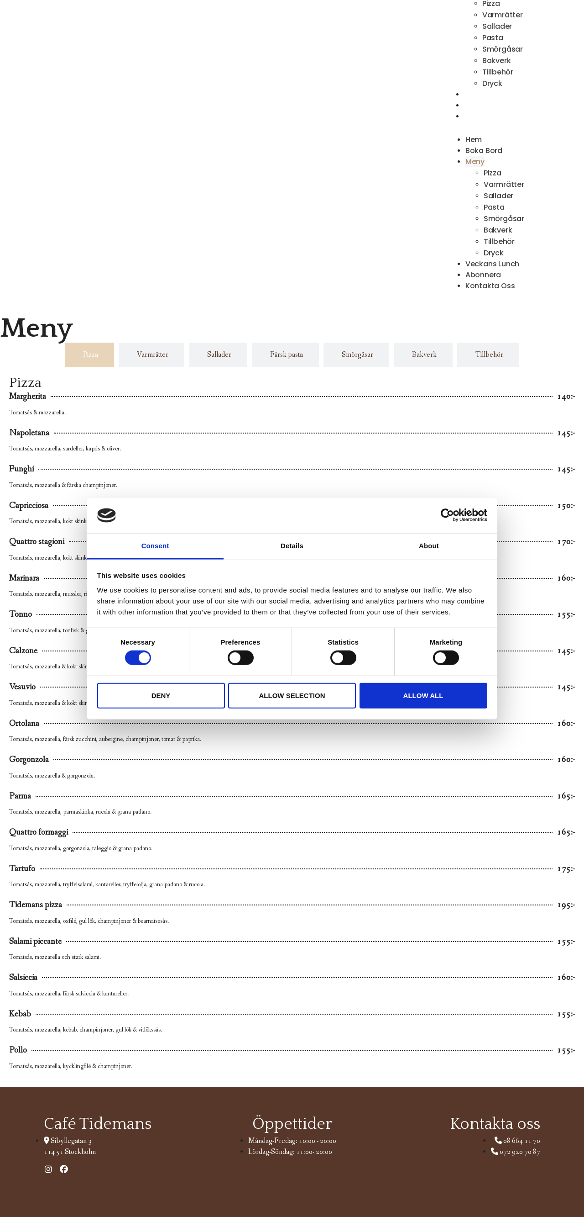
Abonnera (483, 275)
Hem (473, 139)
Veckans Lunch (492, 264)
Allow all (423, 695)
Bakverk (496, 60)
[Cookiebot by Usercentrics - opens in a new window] (447, 515)
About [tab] (429, 546)
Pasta (492, 37)
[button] (486, 127)
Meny (475, 161)
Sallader (497, 26)
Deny (161, 695)
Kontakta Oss (489, 116)
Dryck (494, 253)
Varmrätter (502, 15)
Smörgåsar (502, 49)
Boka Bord (483, 150)
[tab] (89, 355)
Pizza (492, 173)
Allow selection (292, 695)
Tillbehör (497, 72)
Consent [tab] (155, 546)
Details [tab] (292, 546)
